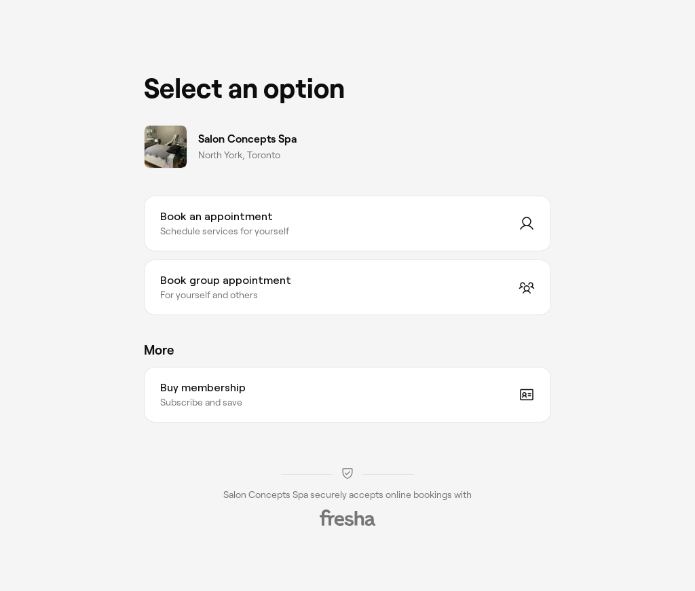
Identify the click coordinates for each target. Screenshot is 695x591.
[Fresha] (347, 517)
